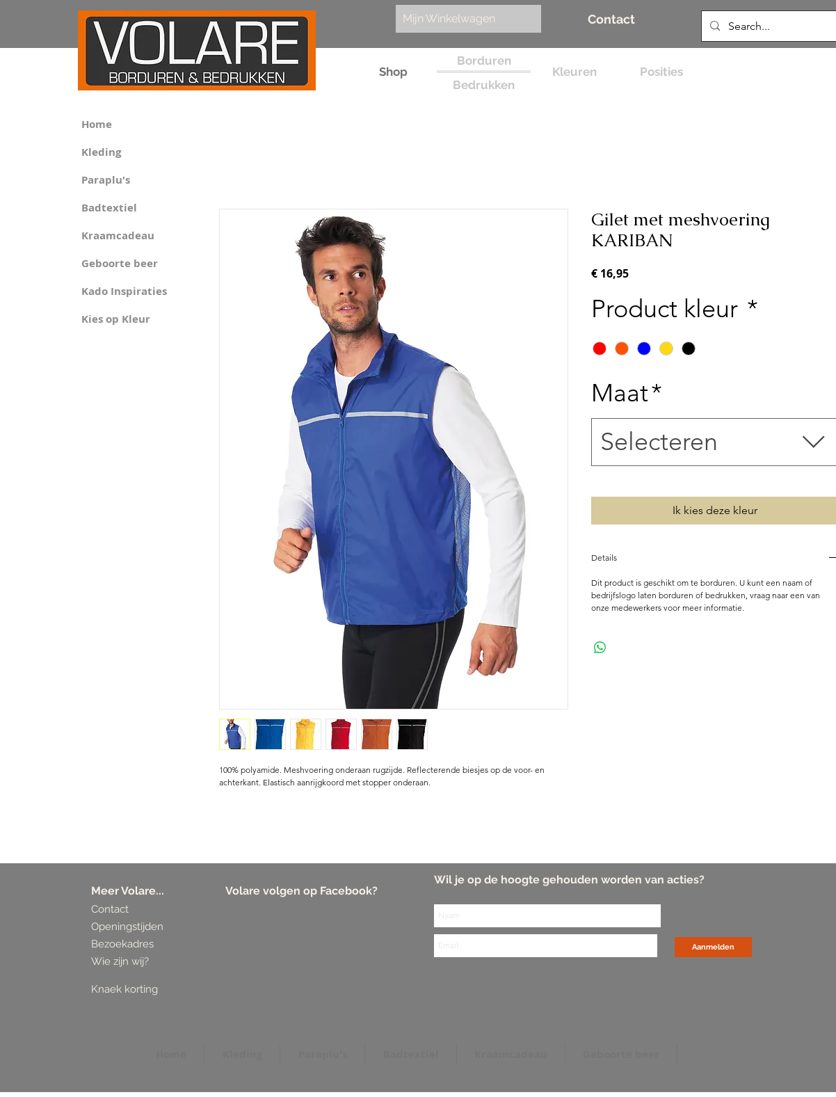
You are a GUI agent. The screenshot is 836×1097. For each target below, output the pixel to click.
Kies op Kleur (115, 319)
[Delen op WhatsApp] (600, 647)
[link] (461, 18)
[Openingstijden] (127, 927)
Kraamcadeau (117, 235)
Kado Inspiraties (124, 291)
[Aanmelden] (713, 947)
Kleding (101, 152)
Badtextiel (109, 207)
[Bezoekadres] (143, 944)
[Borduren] (484, 61)
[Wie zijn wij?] (122, 961)
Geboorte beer (119, 263)
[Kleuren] (574, 72)
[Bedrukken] (484, 85)
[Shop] (393, 72)
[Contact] (611, 19)
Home (96, 124)
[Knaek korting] (144, 989)
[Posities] (661, 72)
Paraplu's (105, 180)
